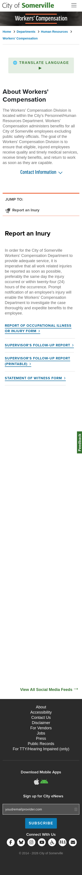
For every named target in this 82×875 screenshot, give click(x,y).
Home (7, 31)
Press (41, 738)
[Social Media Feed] (41, 538)
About (41, 707)
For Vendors (41, 728)
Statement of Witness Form (33, 378)
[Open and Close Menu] (74, 5)
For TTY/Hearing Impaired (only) (41, 749)
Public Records (41, 744)
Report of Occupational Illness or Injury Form (38, 328)
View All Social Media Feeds (46, 689)
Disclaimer (41, 723)
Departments (26, 31)
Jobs (41, 733)
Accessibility (41, 712)
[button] (41, 65)
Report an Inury (27, 233)
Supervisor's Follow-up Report (37, 345)
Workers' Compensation (20, 38)
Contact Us (41, 717)
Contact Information (38, 172)
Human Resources (54, 31)
